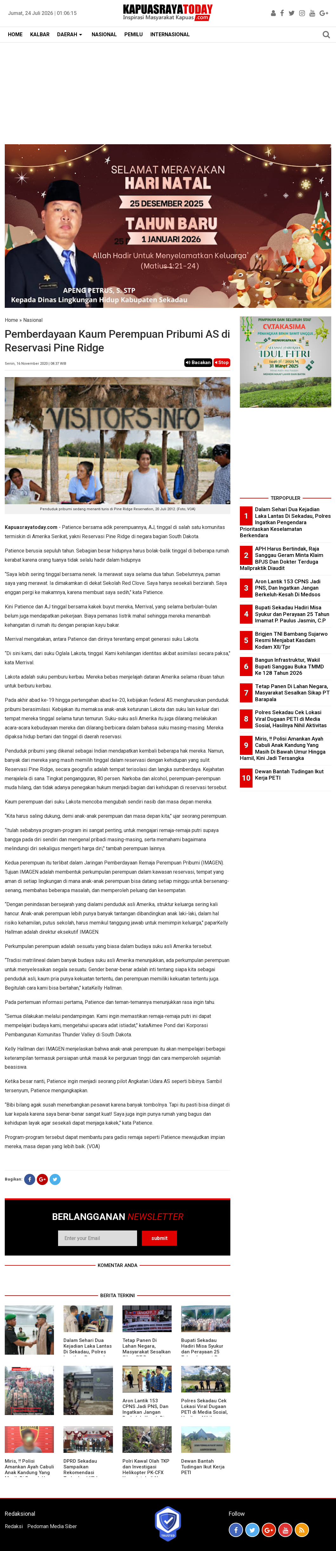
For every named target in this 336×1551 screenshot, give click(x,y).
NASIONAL (104, 34)
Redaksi (14, 1526)
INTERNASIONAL (170, 34)
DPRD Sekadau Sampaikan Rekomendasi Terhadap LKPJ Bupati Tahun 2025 (84, 1472)
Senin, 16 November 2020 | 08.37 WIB (35, 364)
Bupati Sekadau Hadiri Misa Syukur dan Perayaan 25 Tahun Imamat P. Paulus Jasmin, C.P (203, 1352)
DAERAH (67, 34)
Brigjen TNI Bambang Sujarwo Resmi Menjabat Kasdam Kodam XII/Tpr (291, 640)
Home (11, 320)
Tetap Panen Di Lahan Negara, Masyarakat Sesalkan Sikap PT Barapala (146, 1349)
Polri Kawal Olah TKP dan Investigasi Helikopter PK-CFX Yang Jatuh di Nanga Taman (145, 1472)
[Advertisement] (168, 90)
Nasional (33, 320)
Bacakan (198, 362)
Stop (222, 362)
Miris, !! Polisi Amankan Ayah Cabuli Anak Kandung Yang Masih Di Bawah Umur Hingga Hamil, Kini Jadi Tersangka (29, 1475)
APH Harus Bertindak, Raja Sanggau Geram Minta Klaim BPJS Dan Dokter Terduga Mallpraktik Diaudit (281, 558)
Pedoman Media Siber (52, 1526)
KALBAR (39, 34)
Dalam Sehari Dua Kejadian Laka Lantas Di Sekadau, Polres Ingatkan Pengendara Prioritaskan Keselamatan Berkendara (285, 522)
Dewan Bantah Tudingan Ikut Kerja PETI (203, 1466)
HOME (15, 34)
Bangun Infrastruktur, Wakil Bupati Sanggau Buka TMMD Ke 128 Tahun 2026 (289, 666)
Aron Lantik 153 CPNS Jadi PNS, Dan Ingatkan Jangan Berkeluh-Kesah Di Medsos (145, 1412)
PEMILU (133, 34)
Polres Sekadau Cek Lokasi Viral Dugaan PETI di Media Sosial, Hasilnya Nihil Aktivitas (204, 1412)
